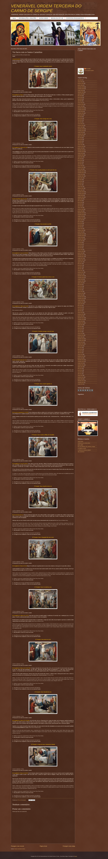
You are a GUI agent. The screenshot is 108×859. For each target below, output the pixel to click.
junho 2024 (80, 118)
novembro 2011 (81, 382)
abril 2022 (80, 163)
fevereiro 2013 (80, 356)
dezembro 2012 (81, 359)
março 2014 (80, 333)
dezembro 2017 (81, 254)
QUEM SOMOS (43, 18)
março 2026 (80, 81)
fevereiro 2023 (80, 146)
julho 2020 (80, 200)
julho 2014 (80, 326)
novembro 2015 (81, 298)
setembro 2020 (81, 197)
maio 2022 (80, 162)
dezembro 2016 (81, 275)
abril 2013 (80, 352)
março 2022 (80, 165)
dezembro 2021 (81, 170)
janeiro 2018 (80, 253)
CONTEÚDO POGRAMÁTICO (75, 18)
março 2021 (80, 186)
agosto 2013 (80, 345)
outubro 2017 (80, 258)
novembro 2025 (81, 88)
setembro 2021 (81, 176)
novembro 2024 (81, 109)
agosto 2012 (80, 366)
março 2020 (80, 207)
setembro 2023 (81, 134)
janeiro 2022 (80, 169)
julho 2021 (80, 179)
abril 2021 (80, 184)
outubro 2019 (80, 216)
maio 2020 (80, 204)
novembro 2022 (81, 151)
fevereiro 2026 (80, 83)
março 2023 (80, 144)
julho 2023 (80, 137)
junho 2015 (80, 307)
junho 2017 (80, 265)
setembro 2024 (81, 113)
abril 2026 (80, 79)
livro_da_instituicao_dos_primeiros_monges (86, 446)
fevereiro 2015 (80, 314)
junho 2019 (80, 223)
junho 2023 (80, 139)
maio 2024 (80, 120)
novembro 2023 (81, 130)
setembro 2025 (81, 92)
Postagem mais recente (17, 846)
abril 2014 (80, 331)
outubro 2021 (80, 174)
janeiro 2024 (80, 127)
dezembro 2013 (81, 338)
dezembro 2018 (81, 233)
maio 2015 (80, 309)
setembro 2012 (81, 365)
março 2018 (80, 249)
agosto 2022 (80, 156)
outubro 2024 (80, 111)
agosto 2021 (80, 177)
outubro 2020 (80, 195)
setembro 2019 (81, 218)
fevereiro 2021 (80, 188)
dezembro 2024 (81, 107)
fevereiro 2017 (80, 272)
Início (14, 18)
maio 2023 (80, 141)
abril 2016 (80, 289)
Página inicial (43, 846)
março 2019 (80, 228)
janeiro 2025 (80, 106)
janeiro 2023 (80, 148)
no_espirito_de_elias (82, 448)
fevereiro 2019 (80, 230)
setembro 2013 (81, 343)
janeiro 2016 (80, 295)
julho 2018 (80, 242)
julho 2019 (80, 221)
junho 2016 (80, 286)
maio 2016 (80, 288)
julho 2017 (80, 263)
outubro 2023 (80, 132)
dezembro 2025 (81, 86)
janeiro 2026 (80, 85)
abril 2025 (80, 100)
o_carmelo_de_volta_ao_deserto (84, 450)
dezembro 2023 (81, 128)
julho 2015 (80, 305)
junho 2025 (80, 97)
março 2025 (80, 102)
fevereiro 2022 (80, 167)
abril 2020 (80, 205)
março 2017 (80, 270)
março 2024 (80, 123)
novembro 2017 (81, 256)
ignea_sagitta (80, 444)
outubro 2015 (80, 300)
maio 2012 (80, 371)
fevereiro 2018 (80, 251)
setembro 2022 (81, 155)
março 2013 (80, 354)
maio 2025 (80, 99)
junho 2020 (80, 202)
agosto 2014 (80, 324)
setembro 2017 (81, 260)
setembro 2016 (81, 281)
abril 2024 (80, 121)
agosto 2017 (80, 261)
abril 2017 (80, 268)
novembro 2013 (81, 340)
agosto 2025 (80, 93)
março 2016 (80, 291)
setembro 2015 (81, 302)
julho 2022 (80, 158)
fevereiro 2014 (80, 335)
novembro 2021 (81, 172)
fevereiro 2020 (80, 209)
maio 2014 (80, 330)
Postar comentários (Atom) (19, 848)
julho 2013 (80, 347)
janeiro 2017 (80, 274)
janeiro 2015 (80, 315)
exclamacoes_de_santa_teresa (84, 443)
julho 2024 (80, 116)
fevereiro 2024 (80, 125)
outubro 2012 (80, 363)
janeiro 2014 (80, 337)
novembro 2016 (81, 277)
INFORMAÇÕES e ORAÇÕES (27, 18)
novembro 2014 (81, 319)
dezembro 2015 (81, 296)
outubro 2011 (80, 384)
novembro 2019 (81, 214)
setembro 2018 (81, 239)
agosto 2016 (80, 282)
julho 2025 (80, 95)
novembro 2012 (81, 361)
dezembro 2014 (81, 317)
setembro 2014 (81, 322)
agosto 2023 (80, 135)
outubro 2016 (80, 279)
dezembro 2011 (81, 380)
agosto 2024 (80, 114)
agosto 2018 (80, 240)
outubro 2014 (80, 321)
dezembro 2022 (81, 149)
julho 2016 (80, 284)
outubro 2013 (80, 342)
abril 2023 (80, 142)
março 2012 (80, 375)
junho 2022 (80, 160)
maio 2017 (80, 267)
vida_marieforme (81, 451)
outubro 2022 (80, 153)
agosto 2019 (80, 219)
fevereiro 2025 (80, 104)
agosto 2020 (80, 198)
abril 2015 (80, 310)
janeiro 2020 (80, 211)
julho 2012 (80, 368)
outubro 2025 (80, 90)
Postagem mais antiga (69, 846)
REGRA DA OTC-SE (57, 18)
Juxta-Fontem (80, 441)
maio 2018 (80, 246)
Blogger (75, 856)
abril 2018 (80, 247)
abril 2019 (80, 226)
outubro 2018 (80, 237)
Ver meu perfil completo (89, 70)
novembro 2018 (81, 235)
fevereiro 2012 (80, 377)
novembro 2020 (81, 193)
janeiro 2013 (80, 357)
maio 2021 (80, 183)
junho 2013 (80, 349)
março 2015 (80, 312)
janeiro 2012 (80, 378)
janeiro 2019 (80, 232)
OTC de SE (88, 68)
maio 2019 (80, 225)
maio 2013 (80, 350)
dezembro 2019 (81, 212)
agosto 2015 (80, 303)
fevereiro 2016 (80, 293)
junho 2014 (80, 328)
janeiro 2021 (80, 190)
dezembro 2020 (81, 191)
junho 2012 (80, 370)
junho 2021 (80, 181)
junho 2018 (80, 244)
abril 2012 (80, 373)
